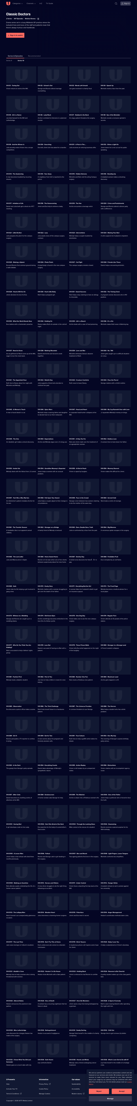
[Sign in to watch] (15, 35)
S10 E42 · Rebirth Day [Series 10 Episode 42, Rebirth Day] (45, 380)
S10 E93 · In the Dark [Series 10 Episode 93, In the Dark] (13, 765)
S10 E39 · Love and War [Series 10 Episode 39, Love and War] (77, 350)
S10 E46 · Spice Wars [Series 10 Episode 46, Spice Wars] (45, 409)
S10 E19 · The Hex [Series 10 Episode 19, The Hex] (75, 203)
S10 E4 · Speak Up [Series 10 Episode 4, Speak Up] (107, 85)
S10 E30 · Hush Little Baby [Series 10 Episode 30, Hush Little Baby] (47, 292)
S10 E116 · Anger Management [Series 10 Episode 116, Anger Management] (111, 912)
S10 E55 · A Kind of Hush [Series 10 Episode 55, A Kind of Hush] (77, 468)
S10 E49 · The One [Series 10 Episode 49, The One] (12, 439)
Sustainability (76, 1084)
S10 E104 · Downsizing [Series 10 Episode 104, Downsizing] (108, 824)
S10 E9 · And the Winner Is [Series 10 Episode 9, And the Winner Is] (15, 144)
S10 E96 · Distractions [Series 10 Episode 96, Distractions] (108, 765)
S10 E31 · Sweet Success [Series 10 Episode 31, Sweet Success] (77, 292)
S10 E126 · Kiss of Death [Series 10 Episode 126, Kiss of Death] (46, 1001)
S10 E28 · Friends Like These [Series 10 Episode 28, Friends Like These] (111, 262)
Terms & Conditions (12, 1094)
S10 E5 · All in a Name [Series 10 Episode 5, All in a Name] (13, 115)
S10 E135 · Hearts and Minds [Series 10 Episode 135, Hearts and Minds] (79, 1060)
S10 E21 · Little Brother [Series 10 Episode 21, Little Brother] (14, 233)
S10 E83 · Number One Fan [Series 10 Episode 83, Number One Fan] (78, 677)
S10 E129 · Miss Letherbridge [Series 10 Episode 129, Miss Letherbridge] (16, 1030)
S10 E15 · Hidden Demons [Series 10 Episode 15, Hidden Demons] (78, 174)
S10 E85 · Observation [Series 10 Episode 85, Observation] (14, 706)
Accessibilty (76, 1089)
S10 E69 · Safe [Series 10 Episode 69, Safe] (11, 586)
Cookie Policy (43, 1089)
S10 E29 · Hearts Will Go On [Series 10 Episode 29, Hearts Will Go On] (15, 292)
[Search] (116, 4)
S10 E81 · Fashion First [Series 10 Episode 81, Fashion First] (14, 677)
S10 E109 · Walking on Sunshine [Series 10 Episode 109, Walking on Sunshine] (17, 883)
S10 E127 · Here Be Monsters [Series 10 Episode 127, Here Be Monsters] (79, 1001)
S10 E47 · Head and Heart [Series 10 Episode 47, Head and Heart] (78, 409)
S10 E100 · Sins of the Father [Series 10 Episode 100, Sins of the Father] (110, 795)
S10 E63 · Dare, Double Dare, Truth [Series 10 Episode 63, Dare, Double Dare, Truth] (81, 527)
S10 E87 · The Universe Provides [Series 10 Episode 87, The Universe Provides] (80, 706)
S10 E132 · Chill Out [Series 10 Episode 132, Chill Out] (107, 1030)
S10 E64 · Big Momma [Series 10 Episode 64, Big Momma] (108, 527)
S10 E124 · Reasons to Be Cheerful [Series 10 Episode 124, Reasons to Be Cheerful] (112, 971)
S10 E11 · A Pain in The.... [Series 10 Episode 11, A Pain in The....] (77, 144)
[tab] (34, 56)
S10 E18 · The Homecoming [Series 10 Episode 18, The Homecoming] (47, 203)
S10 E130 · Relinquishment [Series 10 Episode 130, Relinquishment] (47, 1030)
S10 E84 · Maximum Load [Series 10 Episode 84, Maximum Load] (109, 677)
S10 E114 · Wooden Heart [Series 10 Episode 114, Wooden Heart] (46, 912)
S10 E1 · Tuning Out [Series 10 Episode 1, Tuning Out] (12, 85)
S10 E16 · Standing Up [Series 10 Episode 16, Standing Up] (108, 174)
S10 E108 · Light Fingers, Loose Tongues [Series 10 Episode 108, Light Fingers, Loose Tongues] (114, 853)
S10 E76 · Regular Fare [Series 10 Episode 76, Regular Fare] (108, 616)
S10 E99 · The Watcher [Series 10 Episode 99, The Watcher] (77, 795)
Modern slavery (77, 1094)
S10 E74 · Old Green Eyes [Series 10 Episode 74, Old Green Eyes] (46, 616)
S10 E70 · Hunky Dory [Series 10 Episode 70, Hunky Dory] (45, 586)
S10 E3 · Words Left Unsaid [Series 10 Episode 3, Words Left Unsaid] (78, 85)
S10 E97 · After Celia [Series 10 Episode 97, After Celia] (13, 795)
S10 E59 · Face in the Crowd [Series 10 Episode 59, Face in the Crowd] (78, 498)
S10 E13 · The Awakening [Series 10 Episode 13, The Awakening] (14, 174)
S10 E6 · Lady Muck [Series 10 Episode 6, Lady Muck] (44, 115)
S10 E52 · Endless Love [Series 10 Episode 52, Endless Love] (109, 439)
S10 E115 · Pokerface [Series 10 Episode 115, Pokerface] (76, 912)
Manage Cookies (44, 1094)
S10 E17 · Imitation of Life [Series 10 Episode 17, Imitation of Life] (14, 203)
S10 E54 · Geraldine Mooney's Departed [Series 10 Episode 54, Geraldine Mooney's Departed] (51, 468)
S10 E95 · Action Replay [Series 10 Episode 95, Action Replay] (77, 765)
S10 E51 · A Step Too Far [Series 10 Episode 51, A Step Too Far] (77, 439)
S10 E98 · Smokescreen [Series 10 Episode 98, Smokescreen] (46, 795)
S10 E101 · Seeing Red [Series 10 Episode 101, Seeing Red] (13, 824)
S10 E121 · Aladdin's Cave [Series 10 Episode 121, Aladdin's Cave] (15, 971)
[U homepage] (8, 4)
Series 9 (9, 60)
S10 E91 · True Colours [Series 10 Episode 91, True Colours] (77, 736)
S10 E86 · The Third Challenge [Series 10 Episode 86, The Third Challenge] (48, 706)
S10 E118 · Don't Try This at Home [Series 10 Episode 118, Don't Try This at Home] (49, 942)
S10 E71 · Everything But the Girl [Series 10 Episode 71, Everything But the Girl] (80, 586)
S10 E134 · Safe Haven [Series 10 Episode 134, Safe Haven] (45, 1060)
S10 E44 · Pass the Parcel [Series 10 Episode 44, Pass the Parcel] (109, 380)
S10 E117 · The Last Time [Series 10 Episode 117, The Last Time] (14, 942)
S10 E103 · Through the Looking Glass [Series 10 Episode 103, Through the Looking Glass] (82, 824)
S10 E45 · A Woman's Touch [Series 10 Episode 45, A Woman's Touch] (15, 409)
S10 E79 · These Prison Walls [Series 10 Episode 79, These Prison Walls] (79, 645)
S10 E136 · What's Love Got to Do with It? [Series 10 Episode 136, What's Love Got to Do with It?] (115, 1060)
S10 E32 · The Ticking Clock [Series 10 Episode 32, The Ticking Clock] (110, 292)
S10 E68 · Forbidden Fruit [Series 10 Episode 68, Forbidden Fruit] (109, 557)
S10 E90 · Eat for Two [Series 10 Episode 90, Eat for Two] (45, 736)
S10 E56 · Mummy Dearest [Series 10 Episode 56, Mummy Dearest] (110, 468)
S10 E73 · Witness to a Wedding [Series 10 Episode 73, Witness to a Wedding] (17, 616)
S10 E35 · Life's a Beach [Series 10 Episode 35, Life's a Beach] (77, 321)
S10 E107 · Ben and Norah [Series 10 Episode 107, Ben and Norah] (78, 853)
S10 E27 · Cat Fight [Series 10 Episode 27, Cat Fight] (75, 262)
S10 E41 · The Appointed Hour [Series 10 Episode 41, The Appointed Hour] (16, 380)
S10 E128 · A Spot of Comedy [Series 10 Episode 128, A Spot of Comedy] (111, 1001)
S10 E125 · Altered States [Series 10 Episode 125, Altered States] (15, 1001)
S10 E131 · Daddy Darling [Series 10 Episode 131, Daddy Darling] (77, 1030)
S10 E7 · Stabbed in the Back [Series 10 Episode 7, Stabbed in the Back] (79, 115)
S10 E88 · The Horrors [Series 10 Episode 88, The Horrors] (108, 706)
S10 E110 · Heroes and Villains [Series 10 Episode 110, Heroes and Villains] (48, 883)
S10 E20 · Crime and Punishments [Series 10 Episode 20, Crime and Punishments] (112, 203)
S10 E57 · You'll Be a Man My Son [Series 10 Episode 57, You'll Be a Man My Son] (17, 498)
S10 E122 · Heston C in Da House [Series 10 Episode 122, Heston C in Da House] (49, 971)
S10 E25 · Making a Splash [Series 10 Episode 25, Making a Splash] (15, 262)
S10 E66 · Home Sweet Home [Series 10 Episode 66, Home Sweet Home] (48, 557)
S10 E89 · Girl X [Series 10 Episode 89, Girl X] (11, 736)
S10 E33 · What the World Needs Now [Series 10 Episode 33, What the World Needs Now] (19, 321)
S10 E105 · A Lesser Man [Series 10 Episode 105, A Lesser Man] (14, 853)
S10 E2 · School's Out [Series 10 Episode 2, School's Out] (45, 85)
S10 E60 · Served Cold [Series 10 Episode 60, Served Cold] (108, 498)
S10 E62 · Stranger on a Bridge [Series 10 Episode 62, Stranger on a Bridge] (48, 527)
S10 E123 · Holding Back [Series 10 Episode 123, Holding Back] (77, 971)
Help (7, 1084)
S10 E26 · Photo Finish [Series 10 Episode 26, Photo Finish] (45, 262)
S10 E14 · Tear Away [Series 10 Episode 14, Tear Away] (44, 174)
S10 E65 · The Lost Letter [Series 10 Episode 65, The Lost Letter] (14, 557)
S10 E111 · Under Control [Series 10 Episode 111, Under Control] (77, 883)
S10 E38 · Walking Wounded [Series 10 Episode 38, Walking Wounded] (47, 350)
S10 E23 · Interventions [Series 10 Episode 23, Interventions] (77, 233)
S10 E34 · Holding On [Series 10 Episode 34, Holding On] (45, 321)
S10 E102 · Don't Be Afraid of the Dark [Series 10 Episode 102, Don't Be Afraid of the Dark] (51, 824)
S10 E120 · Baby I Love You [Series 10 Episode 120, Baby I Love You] (110, 942)
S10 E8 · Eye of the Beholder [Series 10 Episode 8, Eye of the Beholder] (110, 115)
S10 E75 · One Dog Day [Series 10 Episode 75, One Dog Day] (77, 616)
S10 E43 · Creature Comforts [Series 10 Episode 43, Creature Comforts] (79, 380)
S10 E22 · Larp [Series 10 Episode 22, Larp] (43, 233)
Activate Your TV (11, 1089)
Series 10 (21, 60)
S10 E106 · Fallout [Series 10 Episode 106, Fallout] (44, 853)
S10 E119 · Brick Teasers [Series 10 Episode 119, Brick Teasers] (77, 942)
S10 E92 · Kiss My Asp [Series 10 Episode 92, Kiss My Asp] (108, 736)
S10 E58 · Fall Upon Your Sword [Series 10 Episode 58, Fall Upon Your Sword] (48, 498)
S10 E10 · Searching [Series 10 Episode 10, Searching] (44, 144)
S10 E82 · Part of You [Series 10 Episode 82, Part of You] (45, 677)
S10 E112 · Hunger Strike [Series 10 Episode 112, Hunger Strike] (109, 883)
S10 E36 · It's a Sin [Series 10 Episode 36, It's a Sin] (107, 321)
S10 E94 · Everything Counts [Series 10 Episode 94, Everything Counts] (47, 765)
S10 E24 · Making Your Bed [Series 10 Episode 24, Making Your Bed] (110, 233)
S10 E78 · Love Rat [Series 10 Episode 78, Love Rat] (44, 645)
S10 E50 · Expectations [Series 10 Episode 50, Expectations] (45, 439)
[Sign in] (125, 4)
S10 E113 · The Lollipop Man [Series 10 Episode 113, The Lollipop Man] (15, 912)
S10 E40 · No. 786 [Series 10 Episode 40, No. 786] (107, 350)
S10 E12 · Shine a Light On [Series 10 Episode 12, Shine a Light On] (110, 144)
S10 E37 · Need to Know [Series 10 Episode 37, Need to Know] (14, 350)
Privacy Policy (43, 1084)
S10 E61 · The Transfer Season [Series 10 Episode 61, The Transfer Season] (16, 527)
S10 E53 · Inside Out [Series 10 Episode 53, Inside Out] (13, 468)
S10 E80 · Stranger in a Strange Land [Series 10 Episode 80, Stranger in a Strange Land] (113, 645)
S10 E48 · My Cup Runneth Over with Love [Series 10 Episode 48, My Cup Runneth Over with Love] (115, 409)
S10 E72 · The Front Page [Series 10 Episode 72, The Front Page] (109, 586)
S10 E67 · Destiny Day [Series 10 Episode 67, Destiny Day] (76, 557)
